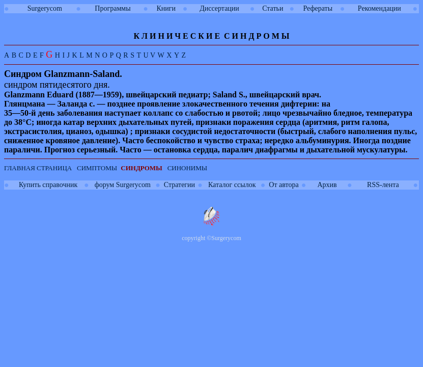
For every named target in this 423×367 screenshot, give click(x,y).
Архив (326, 185)
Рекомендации (379, 8)
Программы (112, 8)
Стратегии (179, 185)
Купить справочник (48, 185)
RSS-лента (383, 185)
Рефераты (317, 8)
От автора (283, 185)
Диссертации (219, 8)
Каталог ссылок (232, 185)
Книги (166, 8)
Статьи (272, 8)
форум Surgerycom (123, 185)
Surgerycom (44, 8)
